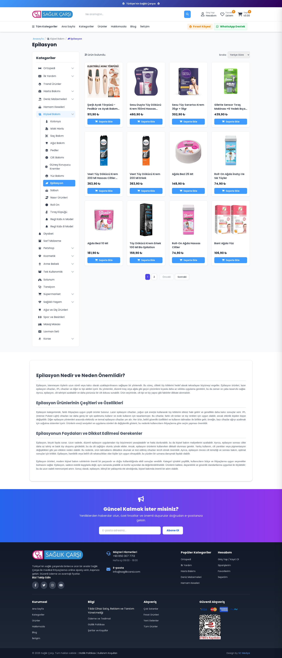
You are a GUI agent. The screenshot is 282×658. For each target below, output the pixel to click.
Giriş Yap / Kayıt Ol (228, 559)
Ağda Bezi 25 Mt (182, 174)
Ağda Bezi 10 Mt (97, 243)
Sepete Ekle (104, 121)
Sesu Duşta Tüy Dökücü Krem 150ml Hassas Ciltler (145, 109)
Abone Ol (173, 530)
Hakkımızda (118, 26)
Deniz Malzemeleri (191, 577)
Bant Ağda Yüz (224, 243)
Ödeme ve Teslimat (99, 618)
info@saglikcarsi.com (126, 572)
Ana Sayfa (68, 26)
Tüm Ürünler (151, 626)
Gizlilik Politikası (96, 624)
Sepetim (223, 577)
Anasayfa (38, 38)
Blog (133, 26)
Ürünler (102, 26)
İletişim (145, 26)
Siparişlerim (224, 565)
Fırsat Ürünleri (151, 614)
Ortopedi (186, 559)
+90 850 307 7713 (124, 556)
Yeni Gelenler (151, 620)
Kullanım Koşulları (107, 653)
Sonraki (182, 277)
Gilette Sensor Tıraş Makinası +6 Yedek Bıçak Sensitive (230, 109)
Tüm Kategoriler (45, 26)
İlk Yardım (186, 565)
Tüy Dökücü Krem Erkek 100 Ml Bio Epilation (145, 245)
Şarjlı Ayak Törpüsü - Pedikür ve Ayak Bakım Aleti (102, 109)
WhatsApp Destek (230, 26)
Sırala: (222, 54)
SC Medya (244, 653)
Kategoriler (86, 26)
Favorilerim (224, 571)
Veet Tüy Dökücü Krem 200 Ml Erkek (145, 176)
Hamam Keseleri (190, 583)
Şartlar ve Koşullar (98, 630)
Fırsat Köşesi (200, 26)
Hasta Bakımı (188, 571)
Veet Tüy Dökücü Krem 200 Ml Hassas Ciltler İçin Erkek (102, 178)
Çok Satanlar (151, 608)
